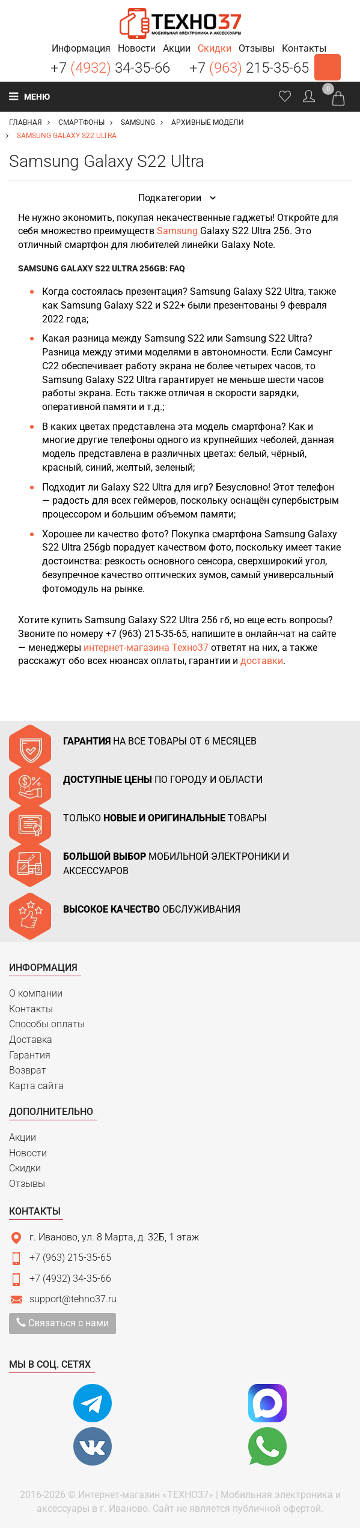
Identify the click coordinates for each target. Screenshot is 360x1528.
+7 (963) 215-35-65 (70, 1257)
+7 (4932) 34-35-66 (70, 1278)
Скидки (25, 1168)
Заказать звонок (327, 67)
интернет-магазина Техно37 (146, 647)
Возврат (27, 1070)
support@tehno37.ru (73, 1299)
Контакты (31, 1009)
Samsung (176, 231)
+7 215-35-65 (249, 67)
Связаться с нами (62, 1323)
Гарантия (29, 1055)
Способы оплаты (47, 1024)
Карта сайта (36, 1086)
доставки (261, 660)
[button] (81, 48)
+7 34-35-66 (110, 67)
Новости (28, 1153)
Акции (22, 1137)
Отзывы (27, 1183)
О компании (36, 993)
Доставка (30, 1039)
